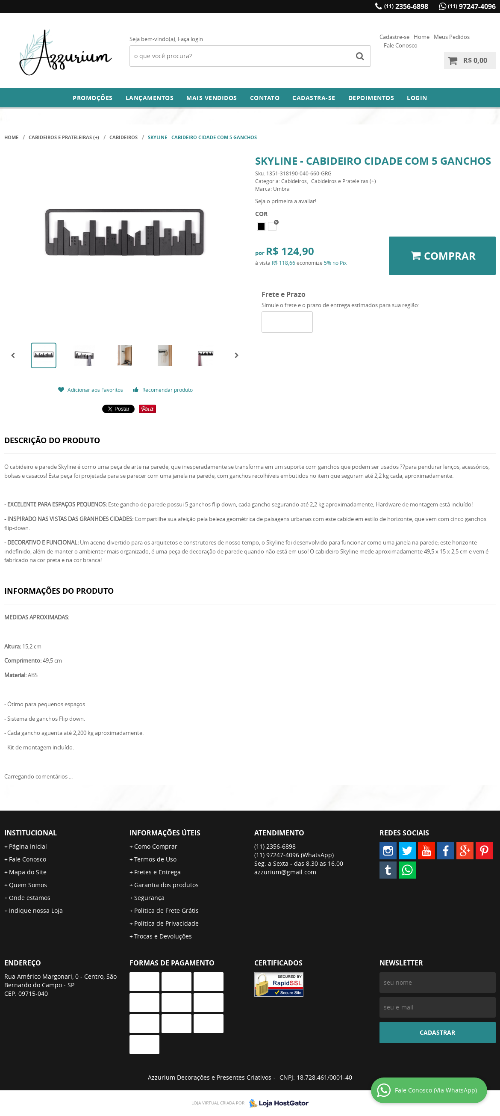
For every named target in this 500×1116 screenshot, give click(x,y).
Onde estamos (29, 898)
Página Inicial (28, 846)
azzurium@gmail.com (285, 872)
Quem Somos (28, 885)
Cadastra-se (313, 98)
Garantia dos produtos (166, 885)
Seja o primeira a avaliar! (285, 201)
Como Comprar (155, 846)
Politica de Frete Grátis (166, 910)
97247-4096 (472, 6)
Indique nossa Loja (36, 910)
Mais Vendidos (211, 98)
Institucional (30, 833)
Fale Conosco (401, 45)
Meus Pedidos (452, 37)
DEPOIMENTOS (371, 98)
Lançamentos (150, 98)
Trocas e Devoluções (163, 936)
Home (421, 37)
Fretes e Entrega (157, 872)
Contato (265, 98)
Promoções (93, 98)
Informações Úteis (164, 833)
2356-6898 (406, 6)
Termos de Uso (155, 859)
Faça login (190, 39)
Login (417, 98)
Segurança (149, 898)
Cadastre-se (394, 37)
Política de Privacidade (166, 923)
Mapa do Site (28, 872)
